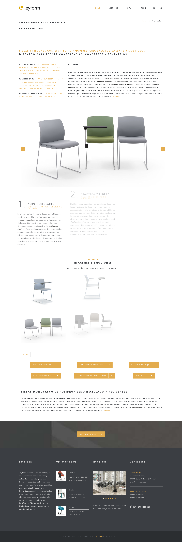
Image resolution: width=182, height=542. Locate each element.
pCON (143, 8)
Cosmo (72, 472)
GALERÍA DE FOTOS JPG (144, 365)
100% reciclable (33, 203)
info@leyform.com (138, 482)
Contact (130, 8)
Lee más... (107, 410)
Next (163, 149)
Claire (71, 507)
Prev (23, 149)
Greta (71, 490)
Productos (113, 8)
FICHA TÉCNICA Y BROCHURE (95, 365)
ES (154, 8)
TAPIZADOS (144, 375)
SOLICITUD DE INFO (91, 434)
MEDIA (25, 354)
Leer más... (116, 96)
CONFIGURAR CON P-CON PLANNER (95, 375)
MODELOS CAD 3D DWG (46, 365)
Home (97, 8)
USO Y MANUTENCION (45, 375)
